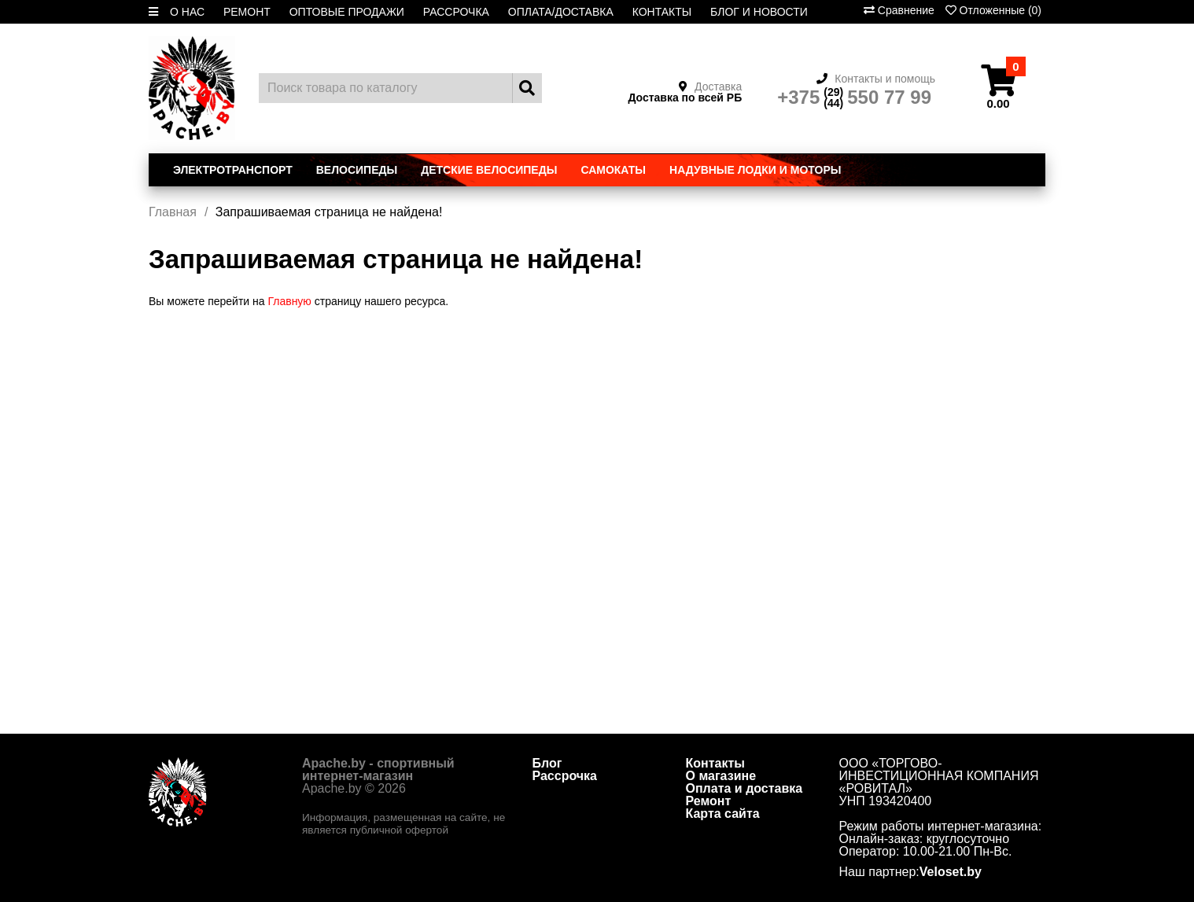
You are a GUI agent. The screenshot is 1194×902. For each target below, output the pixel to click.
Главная (173, 212)
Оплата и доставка (744, 788)
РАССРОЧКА (456, 12)
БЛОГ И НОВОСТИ (759, 12)
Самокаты (613, 170)
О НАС (187, 12)
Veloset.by (950, 872)
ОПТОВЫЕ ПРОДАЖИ (346, 12)
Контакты (715, 763)
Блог (547, 763)
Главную (289, 301)
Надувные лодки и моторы (755, 170)
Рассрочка (565, 775)
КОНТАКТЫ (662, 12)
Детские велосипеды (489, 170)
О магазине (721, 775)
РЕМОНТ (247, 12)
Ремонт (709, 801)
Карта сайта (723, 813)
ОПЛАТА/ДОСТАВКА (561, 12)
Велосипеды (356, 170)
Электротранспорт (233, 170)
